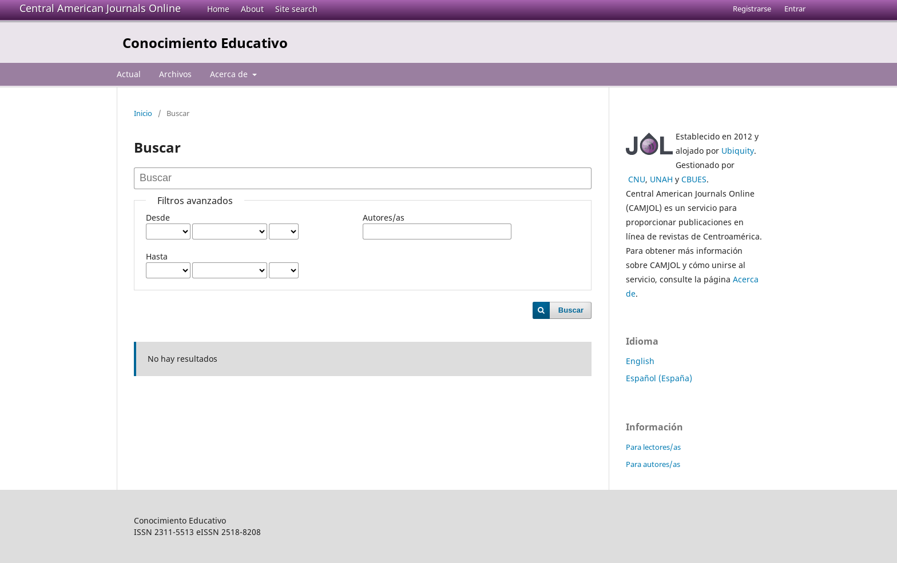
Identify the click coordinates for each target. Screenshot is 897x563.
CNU (636, 179)
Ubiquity (737, 150)
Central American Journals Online (100, 8)
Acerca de (230, 74)
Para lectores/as (653, 447)
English (640, 361)
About (252, 8)
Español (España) (659, 378)
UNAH (661, 179)
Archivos (175, 74)
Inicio (143, 113)
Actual (129, 74)
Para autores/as (653, 464)
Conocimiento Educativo (205, 42)
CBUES (694, 179)
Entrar (794, 8)
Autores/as (383, 217)
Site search (296, 8)
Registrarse (752, 8)
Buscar (571, 310)
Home (218, 8)
